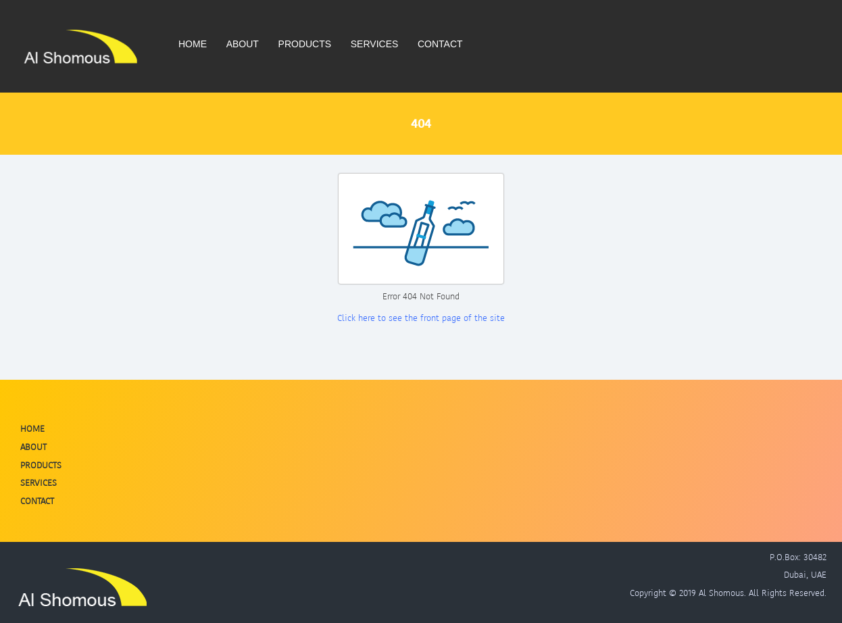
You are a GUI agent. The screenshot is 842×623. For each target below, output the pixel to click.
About (242, 44)
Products (305, 44)
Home (192, 44)
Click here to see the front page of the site (421, 318)
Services (375, 44)
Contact (440, 44)
